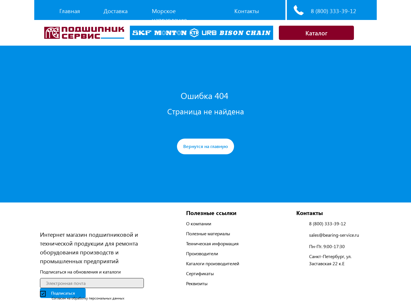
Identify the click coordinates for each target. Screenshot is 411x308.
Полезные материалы (208, 233)
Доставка (116, 11)
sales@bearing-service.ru (334, 235)
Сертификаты (200, 273)
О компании (198, 223)
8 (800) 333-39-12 (333, 11)
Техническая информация (212, 243)
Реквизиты (196, 283)
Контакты (246, 11)
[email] (92, 283)
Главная (69, 11)
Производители (202, 253)
